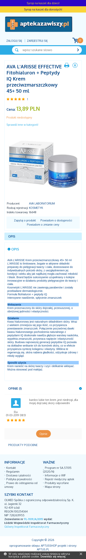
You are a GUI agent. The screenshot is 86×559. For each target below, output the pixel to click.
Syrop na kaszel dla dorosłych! (43, 9)
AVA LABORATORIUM (42, 203)
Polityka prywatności (19, 479)
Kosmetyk (36, 207)
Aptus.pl (43, 549)
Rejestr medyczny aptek (59, 479)
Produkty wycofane (57, 483)
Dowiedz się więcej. (53, 556)
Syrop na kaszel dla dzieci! (43, 3)
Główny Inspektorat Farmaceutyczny (26, 526)
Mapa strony (52, 486)
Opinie (43, 433)
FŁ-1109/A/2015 (33, 519)
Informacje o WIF (55, 475)
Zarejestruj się (37, 40)
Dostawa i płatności (18, 475)
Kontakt (11, 467)
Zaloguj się (14, 40)
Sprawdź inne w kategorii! (22, 124)
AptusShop (49, 545)
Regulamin (12, 471)
